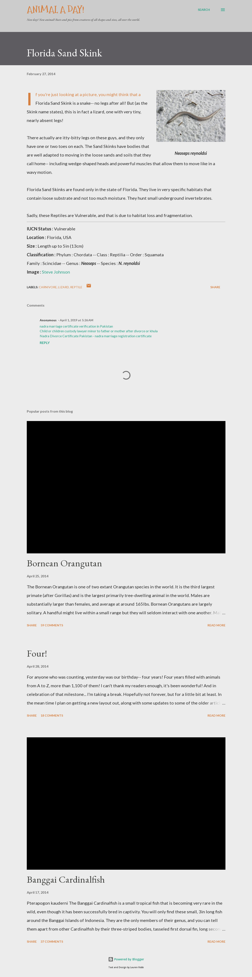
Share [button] (215, 287)
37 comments (52, 941)
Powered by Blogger (126, 959)
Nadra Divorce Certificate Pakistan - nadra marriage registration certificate (96, 336)
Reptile (76, 287)
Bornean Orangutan (64, 563)
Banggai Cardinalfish (66, 879)
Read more (216, 625)
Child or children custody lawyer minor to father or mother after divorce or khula (99, 331)
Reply (45, 342)
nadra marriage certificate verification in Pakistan (76, 326)
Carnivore (48, 287)
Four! (37, 653)
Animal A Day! (55, 9)
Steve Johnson (56, 271)
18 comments (52, 715)
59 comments (52, 625)
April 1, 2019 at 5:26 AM (76, 320)
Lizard (63, 287)
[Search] (204, 9)
